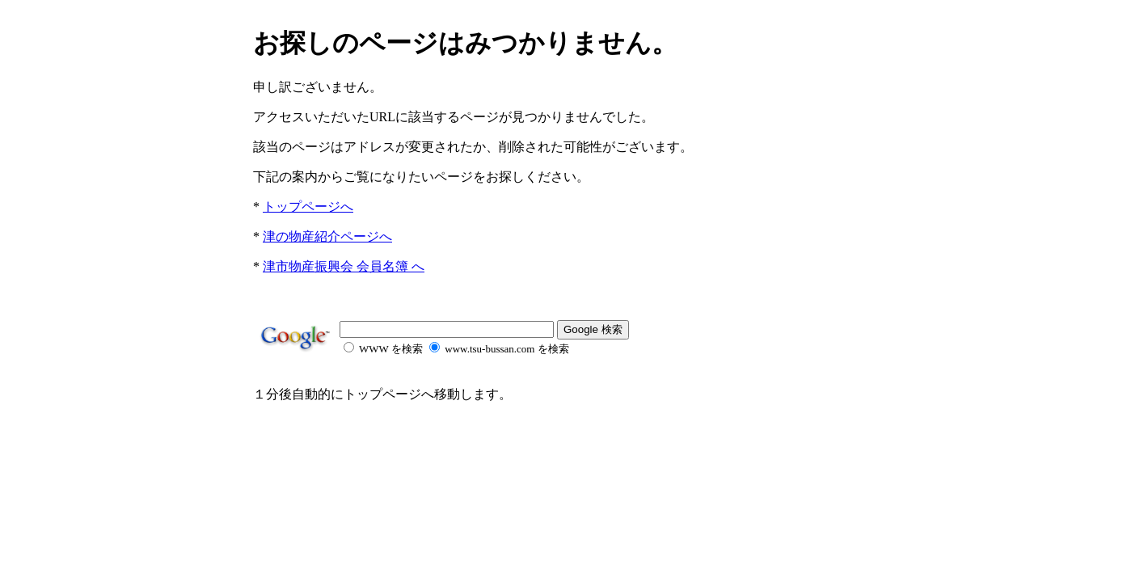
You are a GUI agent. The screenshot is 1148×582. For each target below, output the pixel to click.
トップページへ (308, 206)
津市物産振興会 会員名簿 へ (343, 266)
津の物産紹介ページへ (327, 236)
